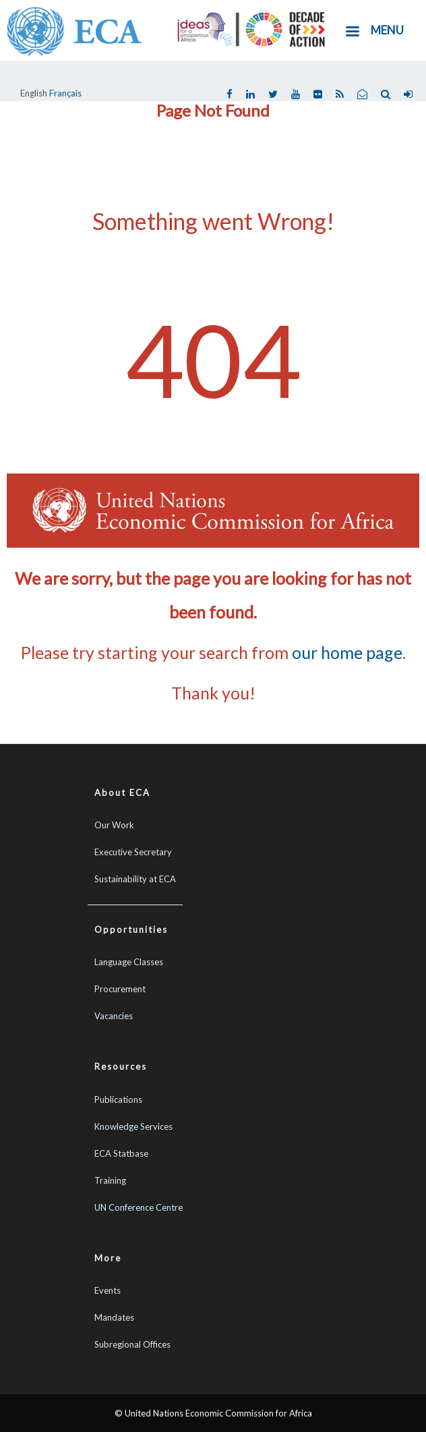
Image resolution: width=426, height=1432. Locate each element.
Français (65, 93)
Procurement (120, 988)
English (33, 93)
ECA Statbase (121, 1153)
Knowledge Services (133, 1126)
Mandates (114, 1317)
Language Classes (128, 961)
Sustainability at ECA (135, 878)
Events (107, 1290)
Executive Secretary (133, 852)
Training (110, 1180)
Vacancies (113, 1015)
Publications (118, 1099)
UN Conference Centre (138, 1207)
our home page (347, 652)
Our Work (114, 825)
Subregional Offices (132, 1344)
